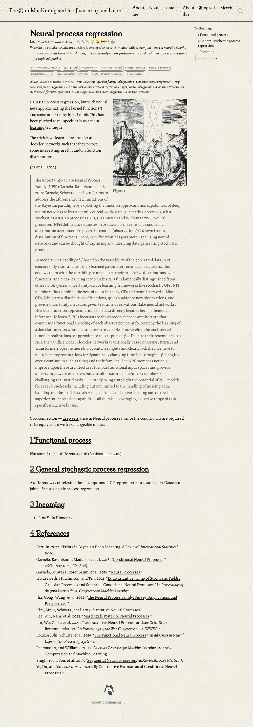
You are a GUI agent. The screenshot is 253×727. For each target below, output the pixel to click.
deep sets (71, 418)
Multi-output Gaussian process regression (98, 92)
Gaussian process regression (153, 81)
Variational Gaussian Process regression (92, 87)
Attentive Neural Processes (116, 610)
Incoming (206, 51)
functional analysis (45, 68)
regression (65, 74)
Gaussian (70, 68)
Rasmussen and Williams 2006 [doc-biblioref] (124, 218)
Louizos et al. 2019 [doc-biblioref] (104, 453)
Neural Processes (125, 572)
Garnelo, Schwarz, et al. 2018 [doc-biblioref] (68, 193)
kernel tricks (135, 68)
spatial (83, 74)
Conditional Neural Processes (138, 559)
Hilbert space (111, 68)
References (207, 58)
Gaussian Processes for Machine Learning (124, 648)
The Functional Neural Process (120, 635)
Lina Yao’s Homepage (56, 518)
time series (135, 74)
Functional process (213, 34)
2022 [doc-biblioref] (51, 167)
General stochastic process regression (219, 43)
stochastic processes (107, 74)
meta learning (159, 68)
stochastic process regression (73, 489)
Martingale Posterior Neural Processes (116, 616)
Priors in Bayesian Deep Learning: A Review (100, 547)
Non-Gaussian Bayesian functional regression (105, 81)
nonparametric (42, 74)
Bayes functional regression (137, 87)
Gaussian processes (138, 92)
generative (89, 68)
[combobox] (241, 10)
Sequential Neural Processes (111, 660)
